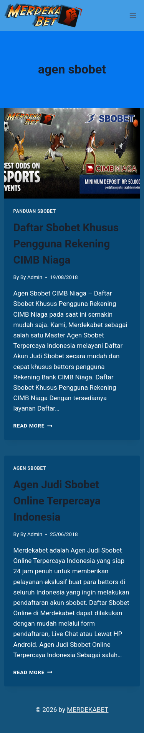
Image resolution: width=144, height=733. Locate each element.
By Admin (31, 277)
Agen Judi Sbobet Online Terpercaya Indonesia (57, 500)
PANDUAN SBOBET (34, 211)
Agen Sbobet (29, 468)
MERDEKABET (87, 709)
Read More (33, 425)
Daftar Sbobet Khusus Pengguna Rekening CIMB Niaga (66, 243)
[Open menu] (133, 15)
